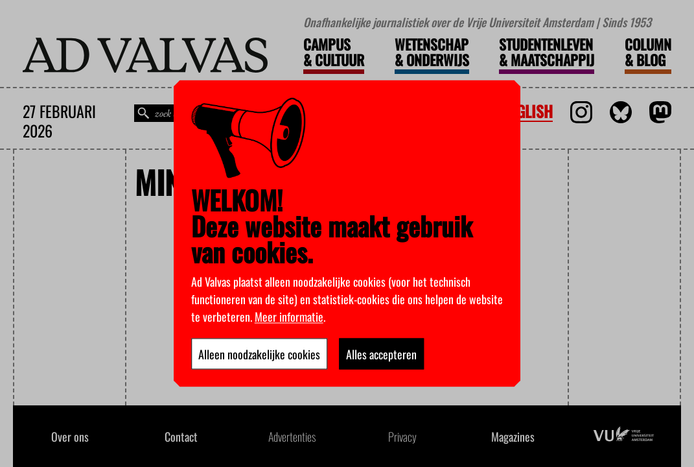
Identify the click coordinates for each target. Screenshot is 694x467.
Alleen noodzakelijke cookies (259, 354)
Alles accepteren (381, 354)
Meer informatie (289, 316)
